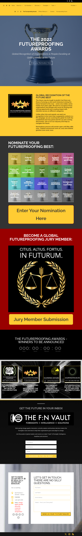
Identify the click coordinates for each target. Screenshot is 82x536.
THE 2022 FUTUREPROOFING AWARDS (41, 44)
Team (53, 5)
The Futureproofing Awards (30, 11)
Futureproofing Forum (61, 11)
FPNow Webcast (42, 11)
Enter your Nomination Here (41, 63)
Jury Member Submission (41, 319)
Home (13, 5)
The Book (73, 5)
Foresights (45, 5)
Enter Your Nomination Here (41, 214)
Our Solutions (28, 5)
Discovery (37, 5)
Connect (52, 11)
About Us (19, 5)
